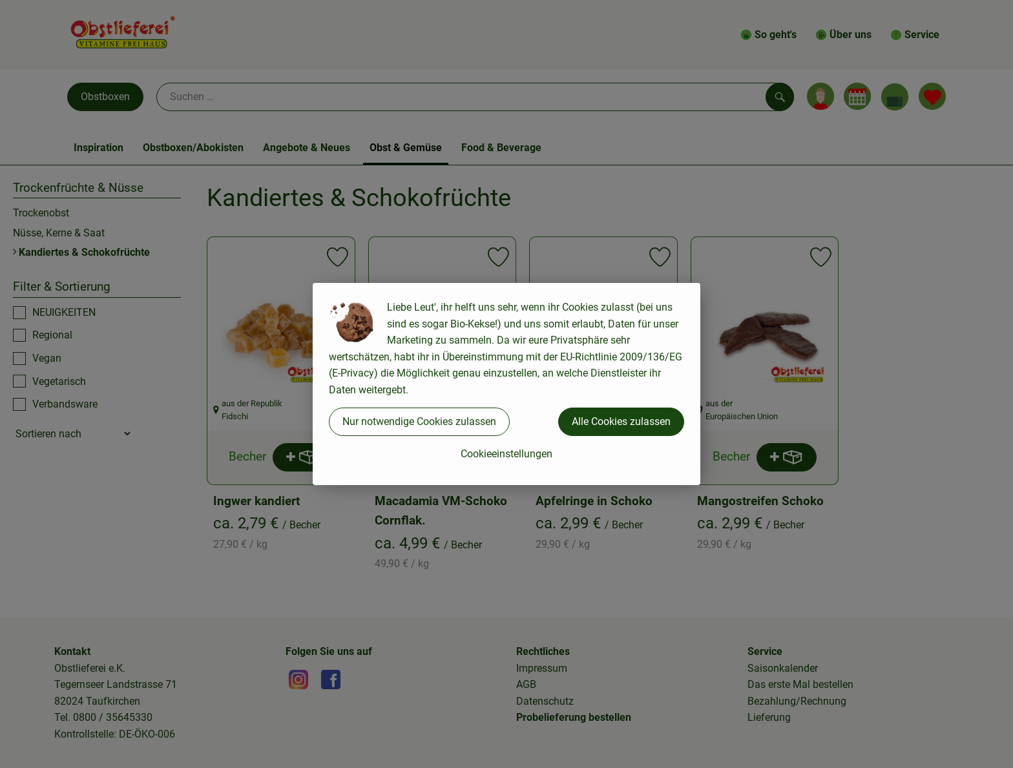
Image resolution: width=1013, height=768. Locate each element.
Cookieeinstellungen (506, 454)
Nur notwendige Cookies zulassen (419, 421)
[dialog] (506, 384)
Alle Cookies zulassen (621, 421)
